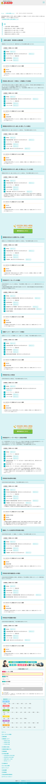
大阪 (12, 718)
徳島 (25, 722)
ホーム (4, 732)
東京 (25, 707)
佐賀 (8, 727)
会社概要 (5, 770)
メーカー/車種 (9, 671)
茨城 (4, 707)
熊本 (17, 727)
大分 (21, 727)
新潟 (4, 712)
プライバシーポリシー (7, 776)
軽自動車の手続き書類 (9, 757)
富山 (8, 712)
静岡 (33, 712)
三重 (4, 714)
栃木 (8, 707)
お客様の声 (5, 763)
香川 (29, 722)
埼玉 (17, 707)
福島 (30, 703)
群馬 (12, 707)
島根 (8, 722)
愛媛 (33, 722)
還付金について (7, 760)
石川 (12, 712)
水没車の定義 (7, 744)
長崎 (12, 727)
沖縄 (34, 727)
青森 (9, 703)
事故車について (6, 738)
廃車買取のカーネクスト (25, 780)
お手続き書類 (6, 753)
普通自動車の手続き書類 (9, 755)
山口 (21, 722)
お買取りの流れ (6, 746)
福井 (17, 712)
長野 (25, 712)
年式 (7, 676)
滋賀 (4, 718)
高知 (38, 722)
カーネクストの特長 (7, 734)
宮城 (18, 703)
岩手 (13, 703)
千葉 (21, 707)
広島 (17, 722)
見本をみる (12, 51)
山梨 (21, 712)
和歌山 (25, 718)
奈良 (21, 718)
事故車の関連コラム (7, 749)
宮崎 (25, 727)
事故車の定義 (7, 740)
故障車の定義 (7, 742)
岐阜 (29, 712)
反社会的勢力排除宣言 (7, 774)
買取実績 (5, 751)
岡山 (12, 722)
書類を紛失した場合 (8, 759)
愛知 (38, 712)
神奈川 (29, 707)
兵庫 (17, 718)
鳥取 (4, 722)
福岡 (4, 727)
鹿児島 (29, 727)
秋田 (22, 703)
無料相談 (5, 736)
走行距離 (8, 681)
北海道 (4, 703)
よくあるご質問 (6, 765)
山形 (26, 703)
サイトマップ (6, 767)
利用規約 (5, 772)
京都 (8, 718)
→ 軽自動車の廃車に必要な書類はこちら (10, 19)
